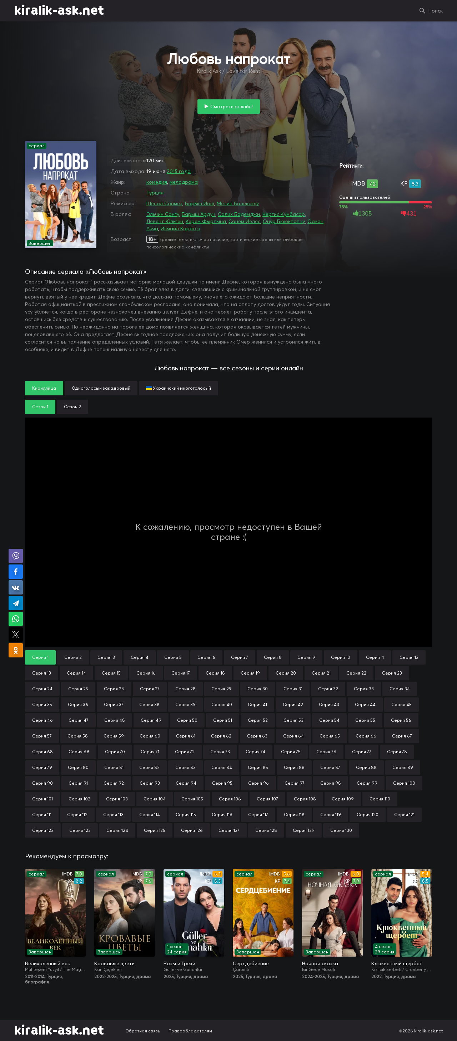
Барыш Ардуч (198, 214)
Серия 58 (77, 736)
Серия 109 (343, 798)
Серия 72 (185, 751)
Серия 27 (150, 688)
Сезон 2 (72, 406)
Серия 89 (402, 767)
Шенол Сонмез (164, 203)
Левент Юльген (164, 221)
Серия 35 (42, 704)
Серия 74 (255, 751)
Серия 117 (258, 814)
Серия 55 (365, 720)
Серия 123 (80, 830)
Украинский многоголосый (178, 388)
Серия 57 (42, 736)
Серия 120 (367, 814)
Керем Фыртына (206, 221)
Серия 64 (293, 736)
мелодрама (184, 182)
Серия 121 (404, 814)
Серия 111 (41, 814)
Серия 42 (293, 704)
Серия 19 (250, 673)
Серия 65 (330, 736)
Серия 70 (115, 751)
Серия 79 (42, 767)
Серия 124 (117, 830)
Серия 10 (340, 657)
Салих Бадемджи (239, 214)
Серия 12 (409, 657)
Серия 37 (114, 704)
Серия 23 (392, 673)
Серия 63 (257, 736)
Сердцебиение (251, 963)
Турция (155, 192)
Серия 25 (78, 688)
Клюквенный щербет (396, 963)
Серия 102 (79, 798)
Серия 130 (341, 830)
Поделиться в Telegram (16, 603)
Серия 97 (295, 783)
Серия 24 (42, 688)
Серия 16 (146, 673)
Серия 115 (186, 814)
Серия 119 (330, 814)
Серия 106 (230, 798)
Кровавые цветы (115, 963)
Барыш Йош (199, 203)
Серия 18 (215, 673)
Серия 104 (155, 798)
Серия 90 (42, 783)
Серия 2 (73, 657)
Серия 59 (114, 736)
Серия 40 (221, 704)
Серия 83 (185, 767)
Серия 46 (42, 720)
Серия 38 (149, 704)
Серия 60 (150, 736)
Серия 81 (114, 767)
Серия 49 (151, 720)
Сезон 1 (40, 406)
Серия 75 (291, 751)
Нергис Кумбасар (283, 214)
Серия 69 (79, 751)
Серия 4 (140, 657)
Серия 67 (402, 736)
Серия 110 (380, 798)
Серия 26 (114, 688)
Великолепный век (47, 963)
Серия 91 (78, 783)
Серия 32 (328, 688)
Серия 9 (306, 657)
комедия (156, 182)
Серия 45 (401, 704)
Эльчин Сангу (162, 214)
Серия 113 (113, 814)
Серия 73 (220, 751)
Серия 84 (221, 767)
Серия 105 (192, 798)
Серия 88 (366, 767)
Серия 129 (304, 830)
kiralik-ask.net (59, 11)
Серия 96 (258, 783)
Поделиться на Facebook (16, 571)
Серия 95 (222, 783)
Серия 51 (222, 720)
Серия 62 (221, 736)
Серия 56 (401, 720)
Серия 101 (42, 798)
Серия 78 (397, 751)
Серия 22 (356, 673)
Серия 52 (258, 720)
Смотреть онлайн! (231, 106)
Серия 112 (77, 814)
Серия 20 (286, 673)
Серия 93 (150, 783)
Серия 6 (206, 657)
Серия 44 (365, 704)
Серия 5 (173, 657)
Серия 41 (257, 704)
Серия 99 (367, 783)
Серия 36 (78, 704)
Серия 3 (106, 657)
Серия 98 (330, 783)
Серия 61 (185, 736)
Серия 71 (150, 751)
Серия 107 (267, 798)
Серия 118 (294, 814)
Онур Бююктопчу (284, 221)
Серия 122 (43, 830)
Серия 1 (40, 657)
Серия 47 (79, 720)
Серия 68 (42, 751)
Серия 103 (117, 798)
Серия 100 (404, 783)
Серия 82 (149, 767)
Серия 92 (114, 783)
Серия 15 (111, 673)
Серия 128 (266, 830)
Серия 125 (154, 830)
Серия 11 (375, 657)
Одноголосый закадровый (101, 388)
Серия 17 (180, 673)
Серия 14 (76, 673)
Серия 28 (185, 688)
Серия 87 (330, 767)
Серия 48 (114, 720)
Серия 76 (326, 751)
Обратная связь (142, 1030)
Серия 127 (229, 830)
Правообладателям (190, 1030)
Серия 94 (186, 783)
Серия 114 (149, 814)
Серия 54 (329, 720)
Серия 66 (366, 736)
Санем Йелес (244, 221)
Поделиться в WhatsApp (16, 619)
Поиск (435, 11)
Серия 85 (258, 767)
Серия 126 (192, 830)
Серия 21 (321, 673)
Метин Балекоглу (238, 203)
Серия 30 (257, 688)
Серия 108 (305, 798)
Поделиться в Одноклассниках (16, 650)
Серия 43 (329, 704)
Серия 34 (400, 688)
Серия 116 (222, 814)
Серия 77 (361, 751)
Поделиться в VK (16, 587)
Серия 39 (185, 704)
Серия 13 (41, 673)
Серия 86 (294, 767)
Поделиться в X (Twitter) (16, 634)
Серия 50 (187, 720)
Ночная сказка (320, 963)
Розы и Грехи (179, 963)
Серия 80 (78, 767)
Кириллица (44, 388)
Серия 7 (239, 657)
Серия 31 (292, 688)
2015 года (179, 171)
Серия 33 (364, 688)
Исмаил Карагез (180, 228)
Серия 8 (273, 657)
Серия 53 (293, 720)
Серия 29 (221, 688)
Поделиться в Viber (16, 556)
